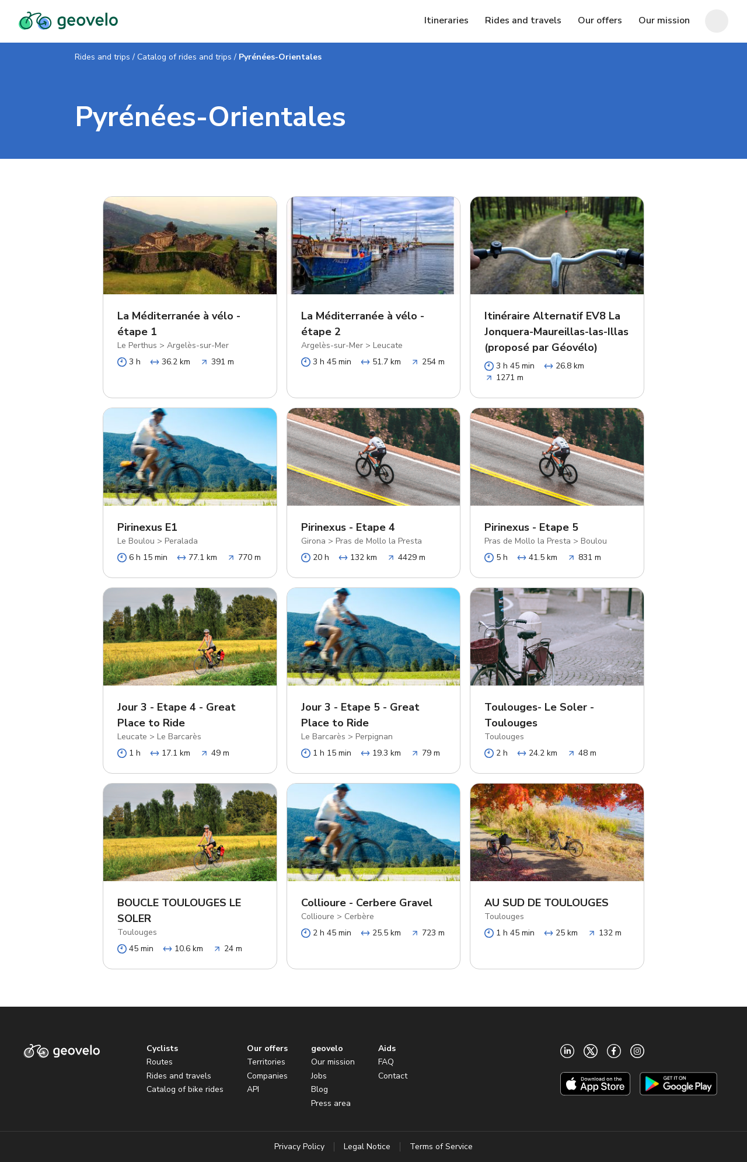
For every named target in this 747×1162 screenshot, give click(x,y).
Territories (266, 1061)
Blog (319, 1089)
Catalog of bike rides (185, 1089)
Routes (159, 1061)
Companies (267, 1075)
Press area (331, 1103)
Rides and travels (178, 1075)
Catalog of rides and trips (184, 56)
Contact (392, 1075)
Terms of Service (441, 1146)
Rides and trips (102, 56)
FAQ (386, 1061)
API (253, 1089)
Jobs (319, 1075)
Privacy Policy (299, 1146)
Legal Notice (367, 1146)
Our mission (333, 1061)
